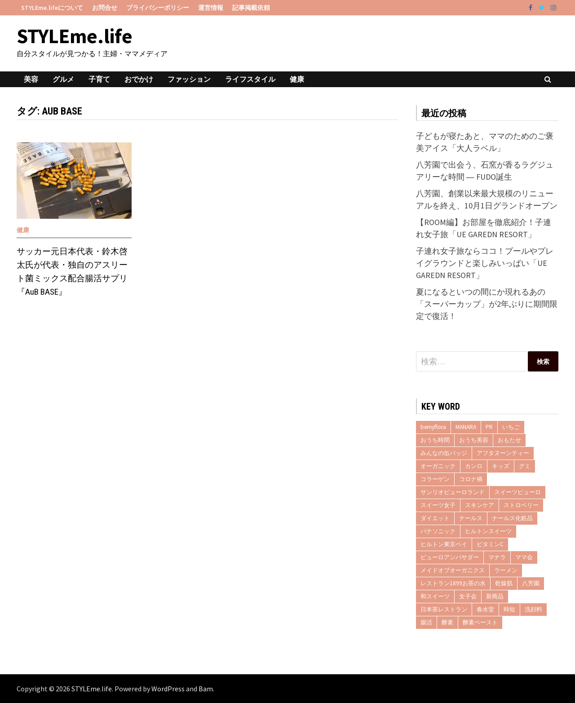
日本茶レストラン (443, 609)
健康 (297, 79)
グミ (525, 466)
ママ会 (524, 557)
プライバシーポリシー (157, 8)
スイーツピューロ (517, 492)
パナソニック (438, 531)
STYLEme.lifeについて (52, 8)
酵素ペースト (480, 622)
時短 (509, 609)
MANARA (466, 427)
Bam (206, 688)
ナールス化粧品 (512, 518)
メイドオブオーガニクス (452, 570)
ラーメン (506, 570)
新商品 (495, 596)
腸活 (426, 622)
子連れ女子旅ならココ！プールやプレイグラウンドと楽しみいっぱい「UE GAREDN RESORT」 (484, 263)
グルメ (63, 79)
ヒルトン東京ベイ (443, 544)
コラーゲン (435, 479)
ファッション (189, 79)
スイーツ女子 (438, 505)
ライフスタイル (250, 79)
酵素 (447, 622)
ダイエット (435, 518)
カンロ (473, 466)
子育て (99, 79)
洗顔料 (533, 609)
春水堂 (485, 609)
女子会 (468, 596)
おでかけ (138, 79)
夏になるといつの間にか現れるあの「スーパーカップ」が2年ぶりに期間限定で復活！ (486, 304)
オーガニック (438, 466)
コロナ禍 (470, 479)
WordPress (168, 688)
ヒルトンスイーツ (488, 531)
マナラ (497, 557)
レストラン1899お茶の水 (453, 583)
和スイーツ (435, 596)
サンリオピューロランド (452, 492)
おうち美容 (473, 440)
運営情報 (210, 8)
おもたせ (509, 440)
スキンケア (479, 505)
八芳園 (531, 583)
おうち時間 (435, 440)
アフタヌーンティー (503, 453)
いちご (511, 427)
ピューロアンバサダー (449, 557)
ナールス (470, 518)
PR (489, 427)
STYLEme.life (75, 36)
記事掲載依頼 (251, 8)
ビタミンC (490, 544)
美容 (31, 79)
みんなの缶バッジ (443, 453)
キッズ (500, 466)
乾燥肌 (504, 583)
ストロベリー (521, 505)
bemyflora (433, 427)
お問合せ (104, 8)
